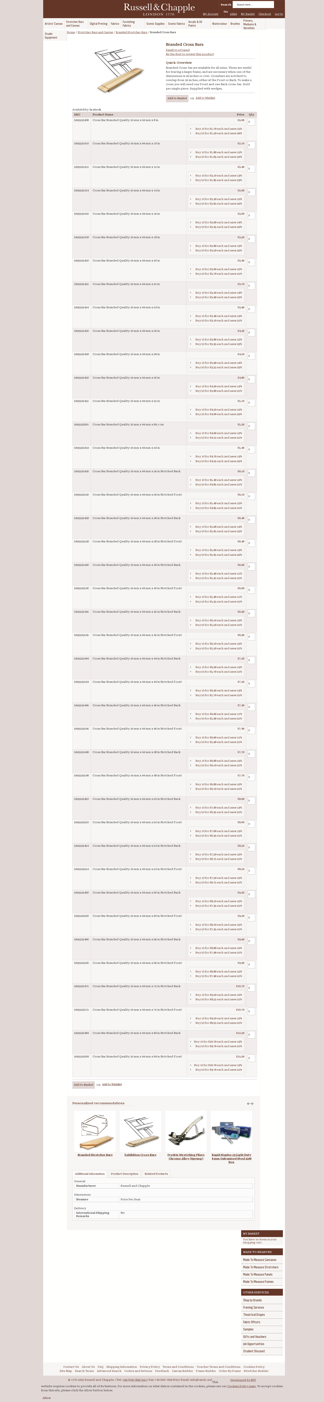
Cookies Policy (253, 1366)
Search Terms (84, 1371)
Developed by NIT (243, 1380)
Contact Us (71, 1366)
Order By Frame (230, 1371)
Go (226, 11)
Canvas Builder (182, 1371)
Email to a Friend (178, 50)
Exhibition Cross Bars (140, 1154)
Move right (248, 1103)
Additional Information (90, 1173)
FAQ (101, 1366)
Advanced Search (109, 1371)
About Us (88, 1366)
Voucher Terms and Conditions (219, 1366)
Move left (252, 1103)
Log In (279, 14)
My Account (210, 14)
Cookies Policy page (241, 1386)
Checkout (264, 14)
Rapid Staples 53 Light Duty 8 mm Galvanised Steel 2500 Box (231, 1158)
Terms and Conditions (178, 1366)
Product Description (124, 1173)
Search (226, 4)
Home (71, 32)
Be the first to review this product (190, 54)
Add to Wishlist (205, 98)
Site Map (66, 1371)
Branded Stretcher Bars (131, 32)
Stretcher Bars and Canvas (95, 32)
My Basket (248, 14)
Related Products (156, 1173)
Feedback (162, 1371)
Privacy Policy (150, 1366)
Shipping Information (121, 1366)
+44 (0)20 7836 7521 (135, 1379)
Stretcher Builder (256, 1371)
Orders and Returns (138, 1371)
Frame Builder (206, 1371)
